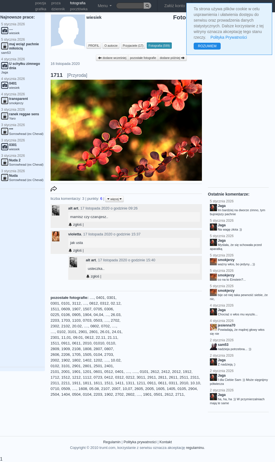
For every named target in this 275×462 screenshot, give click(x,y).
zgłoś (75, 224)
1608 (82, 389)
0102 (61, 332)
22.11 (101, 337)
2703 (108, 354)
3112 (76, 303)
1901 (76, 371)
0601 (98, 371)
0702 (105, 326)
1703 (65, 320)
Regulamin (112, 442)
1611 (98, 383)
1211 (141, 383)
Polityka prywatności (139, 442)
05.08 (94, 389)
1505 (87, 354)
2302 (55, 326)
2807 (98, 349)
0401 (100, 297)
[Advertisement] (164, 330)
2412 (165, 371)
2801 (93, 332)
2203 (55, 320)
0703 (87, 320)
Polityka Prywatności (228, 37)
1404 (65, 394)
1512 (65, 377)
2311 (194, 377)
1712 (55, 377)
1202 (98, 360)
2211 (65, 383)
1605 (160, 389)
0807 (108, 349)
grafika (40, 9)
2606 (55, 354)
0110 (110, 343)
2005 (149, 389)
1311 (130, 383)
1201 (87, 371)
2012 (176, 371)
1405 (171, 389)
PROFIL (93, 45)
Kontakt (166, 442)
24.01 (116, 332)
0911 (65, 343)
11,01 (66, 337)
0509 (65, 389)
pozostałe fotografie (143, 57)
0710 (55, 389)
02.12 (116, 303)
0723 (98, 377)
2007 (116, 389)
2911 (151, 377)
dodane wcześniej (112, 58)
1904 (87, 315)
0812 (93, 303)
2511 (184, 377)
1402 (87, 360)
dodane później (172, 58)
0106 (65, 315)
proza (56, 3)
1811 (87, 383)
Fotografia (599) (159, 45)
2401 (108, 366)
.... (92, 297)
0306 (108, 309)
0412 (108, 377)
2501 (98, 366)
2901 (82, 332)
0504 (76, 394)
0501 (158, 394)
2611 (173, 377)
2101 (55, 371)
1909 (65, 349)
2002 (55, 360)
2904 (192, 389)
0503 (98, 320)
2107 (105, 389)
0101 (65, 303)
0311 (173, 383)
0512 (108, 371)
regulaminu (195, 447)
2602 (130, 394)
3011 (141, 377)
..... (135, 371)
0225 (55, 315)
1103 (76, 320)
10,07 (127, 389)
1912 (187, 371)
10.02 (116, 360)
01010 (99, 343)
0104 (98, 354)
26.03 (116, 315)
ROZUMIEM (207, 46)
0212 (130, 377)
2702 (115, 320)
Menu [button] (105, 5)
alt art (73, 208)
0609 (65, 309)
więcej (114, 199)
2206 (65, 354)
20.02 (77, 326)
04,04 (98, 315)
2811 (162, 377)
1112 (87, 377)
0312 (104, 303)
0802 (94, 326)
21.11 (112, 337)
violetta (74, 234)
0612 (89, 337)
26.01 (105, 332)
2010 (87, 343)
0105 (181, 389)
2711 (179, 394)
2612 (154, 371)
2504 (55, 394)
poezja (40, 3)
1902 (65, 360)
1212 (76, 377)
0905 (76, 315)
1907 (76, 309)
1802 (76, 360)
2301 (55, 337)
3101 (72, 332)
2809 (55, 349)
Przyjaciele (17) (133, 45)
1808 (87, 349)
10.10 (195, 383)
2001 (65, 371)
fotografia (77, 3)
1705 (76, 354)
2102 (65, 326)
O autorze (110, 45)
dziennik (58, 9)
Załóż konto (174, 5)
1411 (119, 383)
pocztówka (78, 9)
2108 (76, 349)
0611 (76, 343)
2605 (139, 389)
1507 (87, 309)
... (107, 315)
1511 (55, 309)
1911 (76, 383)
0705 (98, 309)
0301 (111, 297)
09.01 (78, 337)
